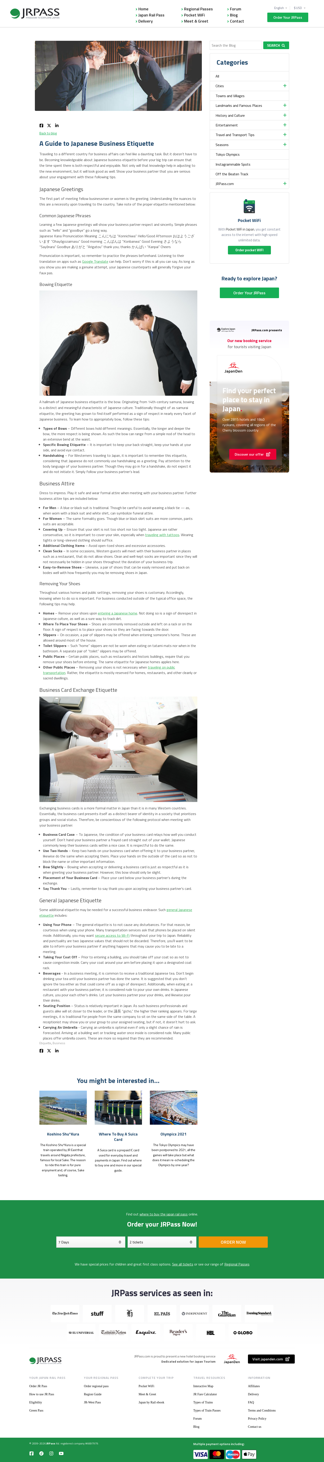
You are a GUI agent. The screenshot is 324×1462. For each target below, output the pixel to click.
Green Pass (36, 1410)
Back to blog (48, 133)
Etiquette (45, 1043)
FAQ (251, 1402)
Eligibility (35, 1402)
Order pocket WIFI (249, 250)
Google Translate (95, 261)
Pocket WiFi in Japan (240, 229)
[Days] (90, 1242)
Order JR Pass (38, 1386)
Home (143, 9)
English (279, 8)
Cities (220, 86)
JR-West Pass (92, 1402)
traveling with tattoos (162, 534)
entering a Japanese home (117, 613)
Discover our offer (253, 454)
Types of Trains (203, 1402)
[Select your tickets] (162, 1242)
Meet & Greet (196, 21)
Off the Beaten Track (232, 174)
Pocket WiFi (194, 15)
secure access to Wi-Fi (112, 935)
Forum (235, 9)
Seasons (222, 144)
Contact (237, 21)
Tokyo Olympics (228, 154)
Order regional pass (96, 1386)
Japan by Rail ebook (151, 1402)
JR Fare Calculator (205, 1394)
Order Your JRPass (287, 17)
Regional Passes (198, 9)
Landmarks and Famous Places (239, 105)
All (217, 76)
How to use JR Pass (41, 1394)
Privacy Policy (257, 1418)
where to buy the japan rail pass (164, 1214)
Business (59, 1043)
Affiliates (254, 1386)
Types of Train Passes (207, 1410)
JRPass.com (225, 183)
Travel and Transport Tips (235, 134)
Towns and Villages (230, 95)
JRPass (50, 1443)
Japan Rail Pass (151, 15)
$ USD (298, 8)
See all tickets (182, 1264)
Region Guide (92, 1394)
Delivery (145, 21)
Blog (234, 15)
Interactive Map (203, 1386)
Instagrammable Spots (233, 164)
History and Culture (230, 115)
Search (276, 45)
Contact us (254, 1426)
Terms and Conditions (262, 1410)
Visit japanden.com (271, 1359)
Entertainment (227, 125)
